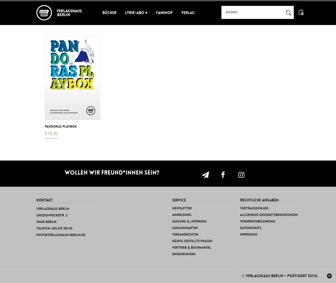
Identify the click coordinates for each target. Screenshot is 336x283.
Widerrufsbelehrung (257, 221)
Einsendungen (184, 254)
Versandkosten (185, 234)
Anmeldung (181, 215)
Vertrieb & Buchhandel (191, 247)
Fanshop (164, 13)
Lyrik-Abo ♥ (136, 13)
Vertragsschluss (254, 208)
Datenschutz (250, 228)
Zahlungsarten (185, 228)
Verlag (188, 13)
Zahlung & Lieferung (189, 221)
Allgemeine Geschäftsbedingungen (269, 215)
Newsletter (182, 208)
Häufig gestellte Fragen (192, 241)
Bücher (109, 13)
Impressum (248, 234)
